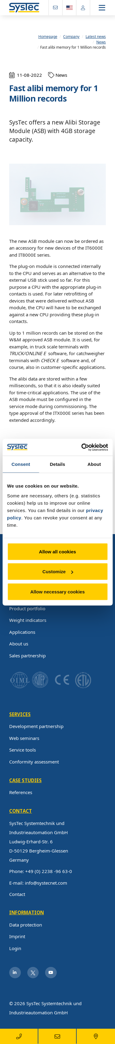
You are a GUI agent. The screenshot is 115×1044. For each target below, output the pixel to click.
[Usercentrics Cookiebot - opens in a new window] (82, 447)
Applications (22, 632)
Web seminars (24, 738)
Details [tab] (57, 464)
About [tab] (94, 464)
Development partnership (36, 726)
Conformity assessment (34, 762)
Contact (17, 894)
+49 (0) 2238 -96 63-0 (48, 871)
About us (18, 644)
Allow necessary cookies (57, 591)
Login (15, 948)
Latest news (96, 37)
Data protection (25, 925)
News (101, 42)
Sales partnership (27, 655)
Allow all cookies (57, 551)
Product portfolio (27, 608)
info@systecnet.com (46, 883)
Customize (57, 571)
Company (71, 37)
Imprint (17, 936)
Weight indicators (27, 620)
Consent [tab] (20, 464)
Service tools (22, 750)
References (20, 792)
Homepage (47, 37)
